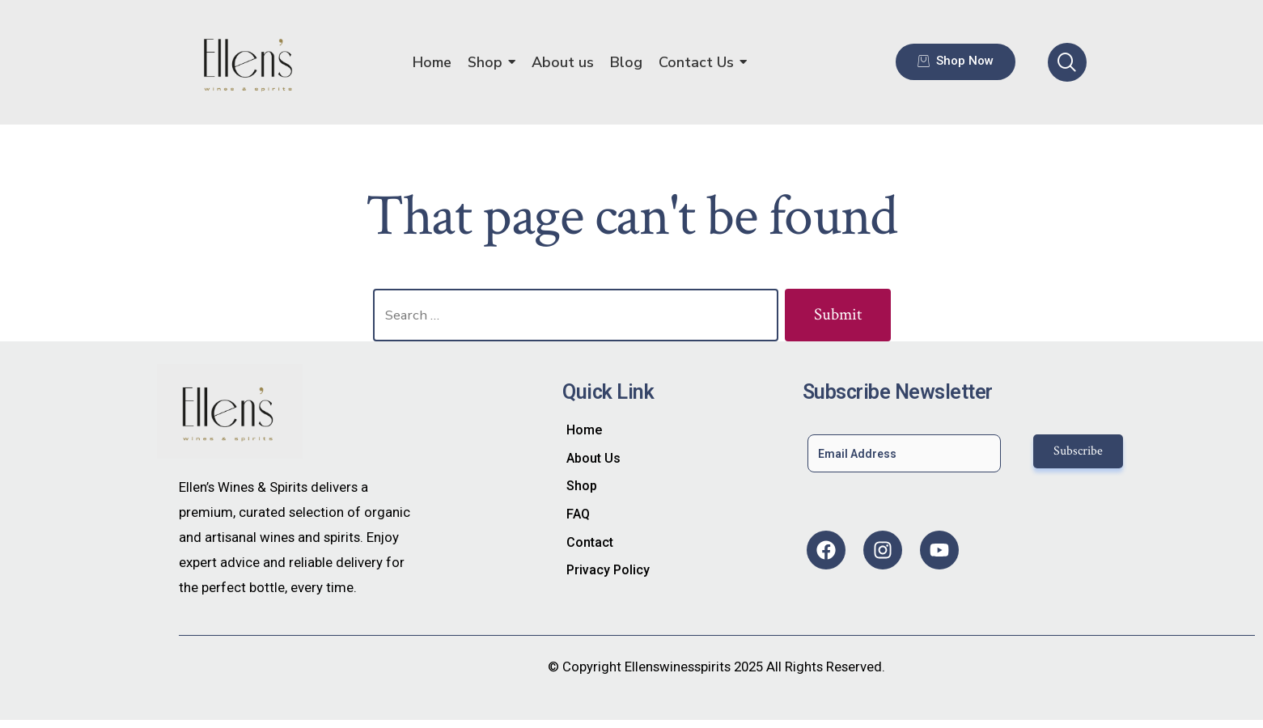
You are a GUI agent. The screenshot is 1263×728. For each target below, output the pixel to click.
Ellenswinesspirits (678, 666)
